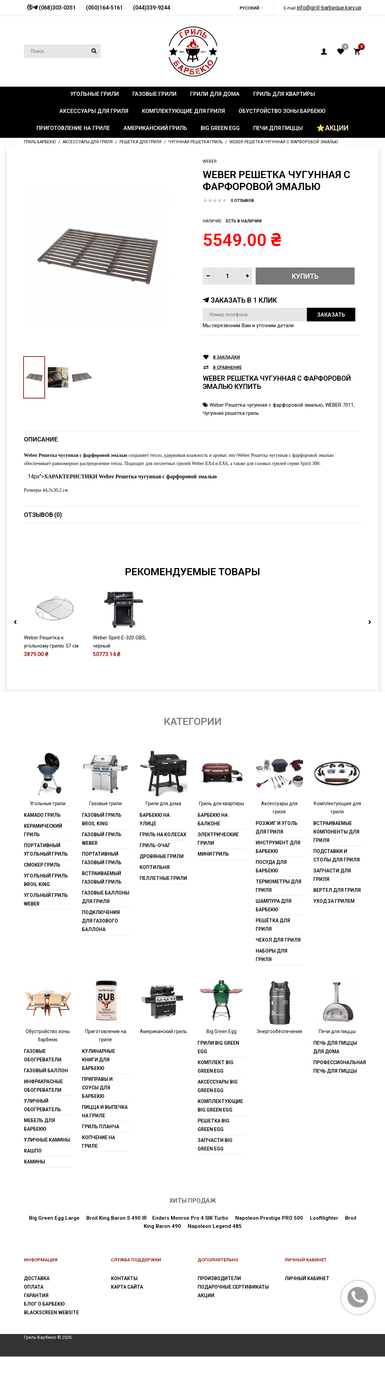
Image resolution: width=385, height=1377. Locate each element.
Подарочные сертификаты (233, 1307)
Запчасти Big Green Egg (215, 1165)
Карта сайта (127, 1307)
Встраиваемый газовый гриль (102, 898)
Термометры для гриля (278, 906)
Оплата (33, 1307)
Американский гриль (163, 1052)
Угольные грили (48, 824)
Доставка (36, 1299)
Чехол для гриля (278, 960)
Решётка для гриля (273, 945)
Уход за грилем (334, 921)
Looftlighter (324, 1239)
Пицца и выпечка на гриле (105, 1132)
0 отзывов (242, 200)
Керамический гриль (43, 851)
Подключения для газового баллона (101, 941)
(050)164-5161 (104, 7)
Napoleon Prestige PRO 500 (269, 1239)
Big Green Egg (221, 1052)
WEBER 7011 (339, 405)
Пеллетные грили (163, 898)
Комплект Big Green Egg (215, 1088)
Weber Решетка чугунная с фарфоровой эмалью (266, 405)
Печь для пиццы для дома (335, 1068)
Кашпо (33, 1171)
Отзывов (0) (43, 514)
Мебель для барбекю (39, 1146)
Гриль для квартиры (221, 824)
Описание (41, 439)
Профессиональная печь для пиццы (337, 1088)
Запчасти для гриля (332, 895)
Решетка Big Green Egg (213, 1146)
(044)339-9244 (151, 7)
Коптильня (155, 887)
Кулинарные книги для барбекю (98, 1080)
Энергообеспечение (279, 1052)
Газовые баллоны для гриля (105, 918)
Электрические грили (218, 859)
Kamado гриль (42, 835)
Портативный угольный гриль (46, 870)
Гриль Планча (100, 1147)
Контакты (124, 1299)
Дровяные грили (162, 877)
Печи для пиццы (337, 1052)
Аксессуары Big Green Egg (218, 1107)
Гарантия (36, 1316)
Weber (210, 161)
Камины (34, 1182)
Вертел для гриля (337, 910)
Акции (206, 1316)
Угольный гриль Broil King (46, 901)
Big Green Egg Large (54, 1239)
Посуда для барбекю (271, 887)
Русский (249, 8)
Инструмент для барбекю (278, 867)
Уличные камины (47, 1160)
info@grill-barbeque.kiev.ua (329, 7)
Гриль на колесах (163, 855)
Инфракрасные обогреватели (43, 1107)
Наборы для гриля (271, 976)
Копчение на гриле (98, 1163)
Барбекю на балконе (213, 840)
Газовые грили (105, 824)
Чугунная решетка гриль (231, 413)
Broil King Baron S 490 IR (116, 1239)
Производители (219, 1299)
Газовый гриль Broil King (102, 840)
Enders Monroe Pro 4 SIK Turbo (190, 1239)
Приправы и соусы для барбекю (97, 1108)
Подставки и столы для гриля (336, 876)
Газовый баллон (46, 1091)
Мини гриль (213, 874)
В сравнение (227, 367)
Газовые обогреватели (42, 1076)
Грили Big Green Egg (218, 1068)
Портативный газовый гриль (102, 879)
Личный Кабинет (307, 1299)
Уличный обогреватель (42, 1126)
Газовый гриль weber (102, 859)
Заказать (331, 314)
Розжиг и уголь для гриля (277, 848)
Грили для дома (163, 824)
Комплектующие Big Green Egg (220, 1126)
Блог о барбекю (44, 1324)
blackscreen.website (51, 1333)
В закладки (226, 357)
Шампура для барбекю (273, 926)
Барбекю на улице (155, 840)
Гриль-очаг (155, 866)
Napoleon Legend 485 (215, 1247)
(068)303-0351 (57, 7)
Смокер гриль (42, 885)
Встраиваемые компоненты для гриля (336, 852)
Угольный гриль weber (46, 920)
